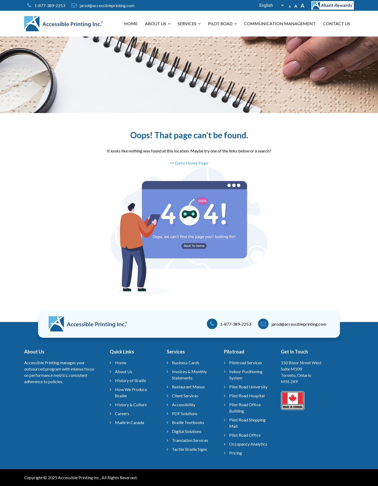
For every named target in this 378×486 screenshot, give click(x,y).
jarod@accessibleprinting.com (107, 5)
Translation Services (190, 440)
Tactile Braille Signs (189, 449)
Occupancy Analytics (248, 443)
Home (131, 23)
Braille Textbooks (188, 422)
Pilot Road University (248, 386)
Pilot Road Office (245, 434)
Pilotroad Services (245, 362)
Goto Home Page (189, 162)
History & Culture (131, 404)
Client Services (185, 395)
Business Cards (185, 362)
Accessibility (183, 404)
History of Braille (130, 380)
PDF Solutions (184, 413)
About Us (157, 23)
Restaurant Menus (188, 386)
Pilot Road (222, 23)
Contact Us (336, 23)
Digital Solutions (187, 431)
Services (189, 23)
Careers (122, 413)
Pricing (235, 452)
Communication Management (280, 23)
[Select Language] (269, 5)
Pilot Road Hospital (247, 395)
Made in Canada (129, 422)
